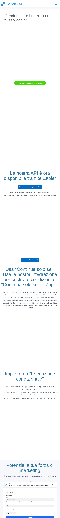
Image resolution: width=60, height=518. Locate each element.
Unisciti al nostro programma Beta (30, 83)
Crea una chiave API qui (30, 260)
